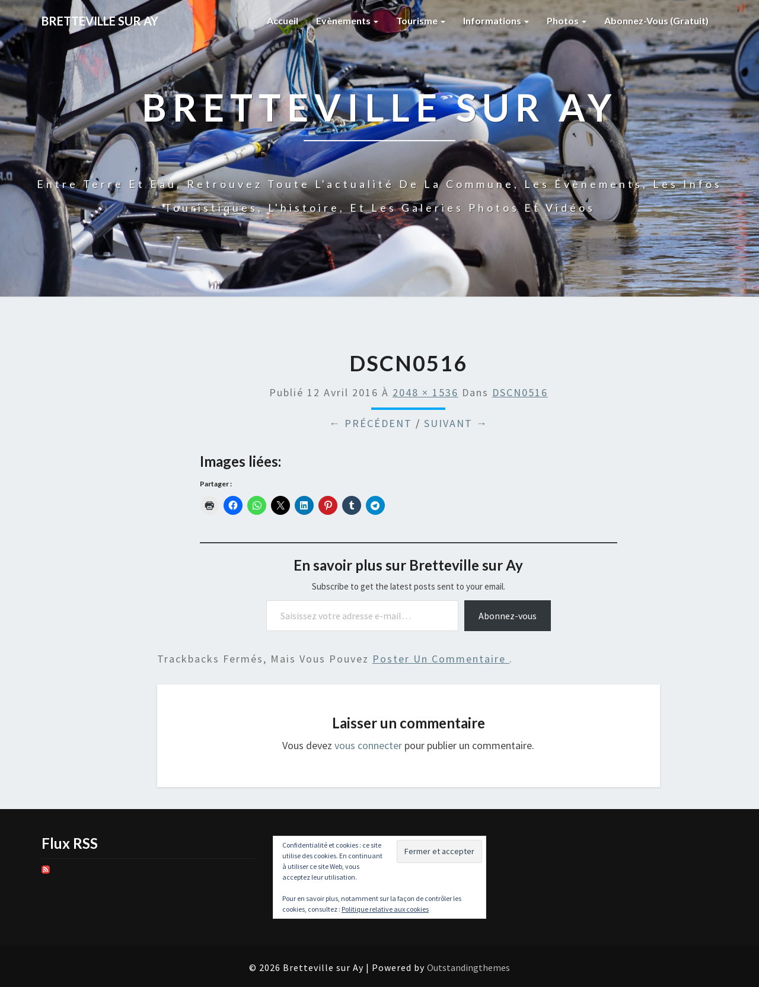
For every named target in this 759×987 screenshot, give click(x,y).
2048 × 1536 (425, 392)
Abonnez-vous (508, 616)
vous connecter (368, 745)
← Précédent (370, 423)
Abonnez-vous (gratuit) (656, 20)
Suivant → (456, 423)
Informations (496, 20)
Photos (566, 20)
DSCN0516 (520, 392)
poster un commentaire (440, 659)
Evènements (347, 20)
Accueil (282, 20)
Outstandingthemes (468, 967)
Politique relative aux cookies (385, 909)
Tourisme (420, 20)
